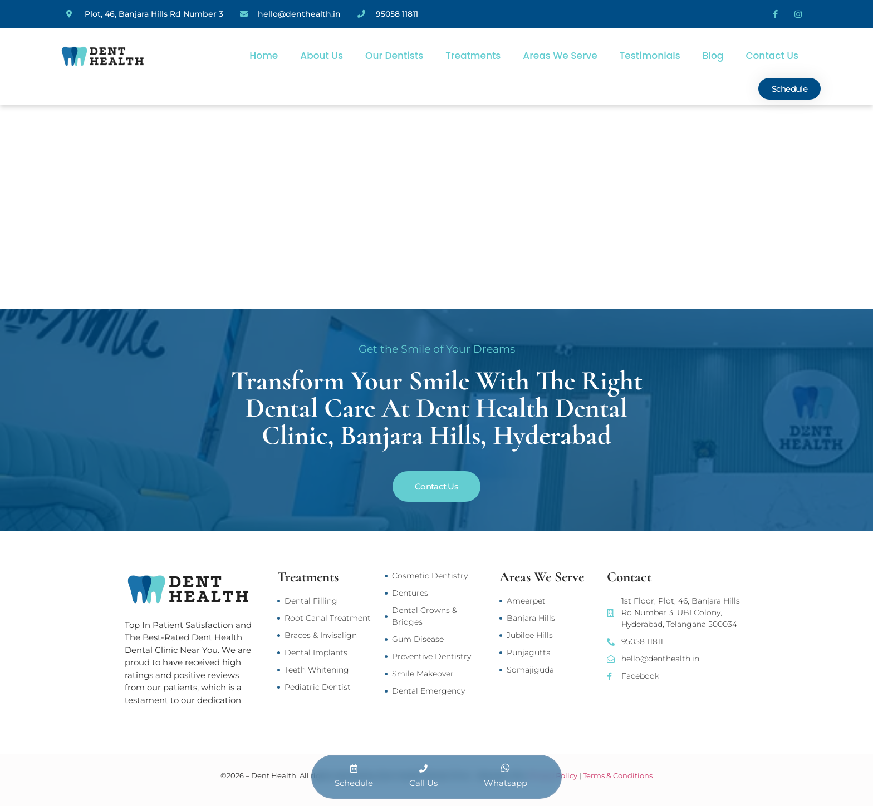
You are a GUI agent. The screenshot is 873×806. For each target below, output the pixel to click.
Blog (713, 55)
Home (263, 55)
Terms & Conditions (618, 775)
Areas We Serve (560, 55)
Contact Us (772, 55)
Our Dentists (394, 55)
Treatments (473, 55)
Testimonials (650, 55)
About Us (321, 55)
